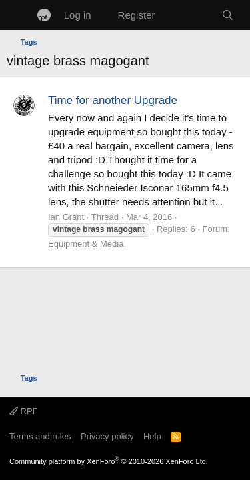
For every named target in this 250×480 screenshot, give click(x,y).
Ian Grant (66, 217)
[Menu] (18, 15)
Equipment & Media (85, 244)
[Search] (227, 15)
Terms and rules (40, 436)
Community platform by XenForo (108, 461)
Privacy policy (107, 436)
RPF (23, 411)
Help (152, 436)
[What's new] (187, 15)
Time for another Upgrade (112, 100)
